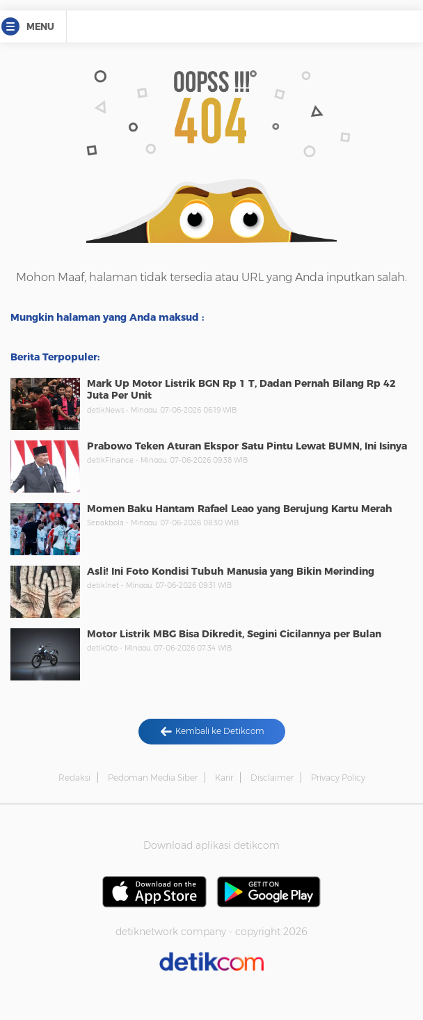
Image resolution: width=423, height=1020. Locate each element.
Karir (224, 777)
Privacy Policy (338, 777)
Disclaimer (272, 777)
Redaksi (74, 777)
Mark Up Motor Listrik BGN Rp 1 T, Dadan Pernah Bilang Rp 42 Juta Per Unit (241, 389)
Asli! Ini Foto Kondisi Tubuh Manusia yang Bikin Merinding (230, 571)
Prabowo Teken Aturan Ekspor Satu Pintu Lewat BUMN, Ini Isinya (247, 446)
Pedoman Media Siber (153, 777)
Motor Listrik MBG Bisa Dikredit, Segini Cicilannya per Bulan (234, 634)
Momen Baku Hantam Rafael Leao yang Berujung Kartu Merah (239, 508)
